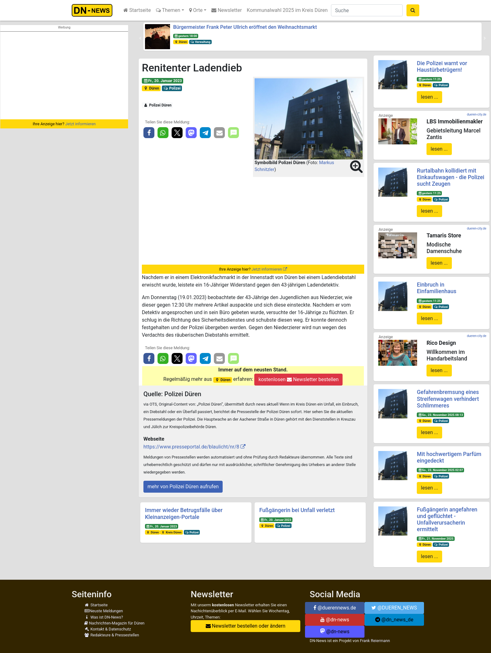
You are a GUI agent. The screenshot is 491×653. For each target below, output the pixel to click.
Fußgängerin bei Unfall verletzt (297, 510)
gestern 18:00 (185, 36)
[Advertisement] (64, 75)
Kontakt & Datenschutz (107, 629)
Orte (196, 10)
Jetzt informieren (80, 124)
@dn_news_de (394, 620)
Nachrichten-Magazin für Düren (114, 623)
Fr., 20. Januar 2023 (162, 81)
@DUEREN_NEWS (394, 608)
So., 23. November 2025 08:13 (440, 415)
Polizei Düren (157, 105)
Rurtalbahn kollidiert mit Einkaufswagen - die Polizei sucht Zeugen (450, 177)
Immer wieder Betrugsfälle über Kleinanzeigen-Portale (184, 513)
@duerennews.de (334, 608)
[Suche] (367, 10)
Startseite (137, 10)
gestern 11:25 (429, 79)
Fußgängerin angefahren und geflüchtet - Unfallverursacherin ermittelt (447, 519)
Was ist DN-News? (103, 617)
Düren (180, 42)
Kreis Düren (171, 532)
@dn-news (334, 620)
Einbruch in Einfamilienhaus (436, 288)
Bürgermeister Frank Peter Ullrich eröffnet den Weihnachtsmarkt (245, 27)
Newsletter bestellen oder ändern (246, 626)
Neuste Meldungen (103, 611)
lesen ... (429, 97)
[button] (140, 38)
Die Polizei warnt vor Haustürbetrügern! (442, 66)
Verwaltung (200, 42)
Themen (168, 10)
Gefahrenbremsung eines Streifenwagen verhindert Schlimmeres (448, 398)
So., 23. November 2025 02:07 (440, 470)
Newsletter (226, 10)
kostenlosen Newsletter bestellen (298, 379)
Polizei (172, 88)
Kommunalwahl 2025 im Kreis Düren (287, 10)
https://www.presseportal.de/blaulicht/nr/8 (191, 447)
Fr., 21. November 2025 (435, 538)
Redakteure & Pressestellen (111, 635)
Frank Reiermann (375, 640)
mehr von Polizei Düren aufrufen (183, 487)
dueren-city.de (476, 114)
